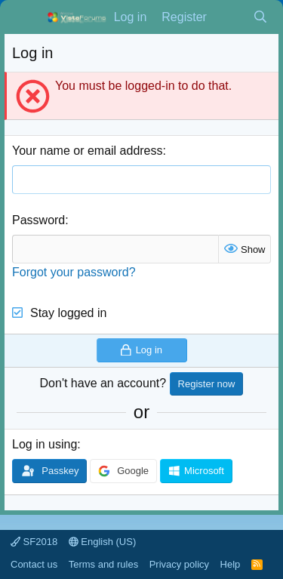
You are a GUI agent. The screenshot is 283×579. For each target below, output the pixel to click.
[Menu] (25, 17)
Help (230, 564)
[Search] (260, 17)
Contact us (34, 564)
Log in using (44, 444)
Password (38, 220)
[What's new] (229, 17)
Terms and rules (103, 564)
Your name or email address (87, 150)
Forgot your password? (74, 272)
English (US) (103, 541)
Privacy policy (179, 564)
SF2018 (34, 541)
